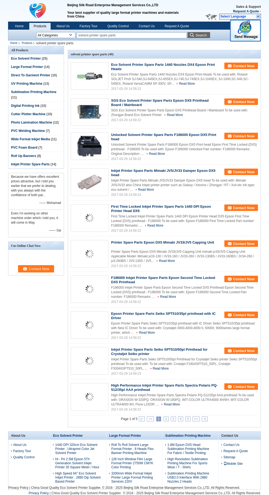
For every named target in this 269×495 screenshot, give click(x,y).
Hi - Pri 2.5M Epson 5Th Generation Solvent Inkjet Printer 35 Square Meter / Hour (77, 463)
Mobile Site (233, 464)
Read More (187, 84)
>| (204, 419)
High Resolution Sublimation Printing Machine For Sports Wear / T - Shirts (187, 463)
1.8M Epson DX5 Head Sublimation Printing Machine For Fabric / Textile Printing (188, 449)
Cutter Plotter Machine (28, 114)
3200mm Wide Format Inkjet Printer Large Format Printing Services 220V (132, 477)
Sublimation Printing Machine (33, 92)
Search (201, 35)
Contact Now (243, 66)
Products (40, 26)
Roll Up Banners (23, 156)
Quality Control (118, 26)
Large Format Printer (27, 67)
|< (141, 419)
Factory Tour (88, 26)
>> (196, 419)
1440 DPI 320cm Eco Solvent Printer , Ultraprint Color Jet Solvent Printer (76, 449)
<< (150, 419)
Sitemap (229, 457)
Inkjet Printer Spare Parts (30, 164)
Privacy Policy (18, 488)
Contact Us (147, 26)
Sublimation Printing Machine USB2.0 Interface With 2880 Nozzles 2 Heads (188, 477)
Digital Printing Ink (25, 106)
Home (19, 26)
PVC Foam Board (24, 147)
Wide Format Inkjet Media (30, 139)
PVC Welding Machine (28, 131)
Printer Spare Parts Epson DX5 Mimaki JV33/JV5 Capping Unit (162, 242)
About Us (62, 26)
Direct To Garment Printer (30, 75)
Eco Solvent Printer (26, 58)
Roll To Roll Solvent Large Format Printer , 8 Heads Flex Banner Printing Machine (132, 449)
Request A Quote (246, 11)
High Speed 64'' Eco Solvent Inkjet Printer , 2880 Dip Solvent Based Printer (78, 477)
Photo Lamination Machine (31, 122)
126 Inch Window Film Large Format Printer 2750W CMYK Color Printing (132, 463)
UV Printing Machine (27, 84)
